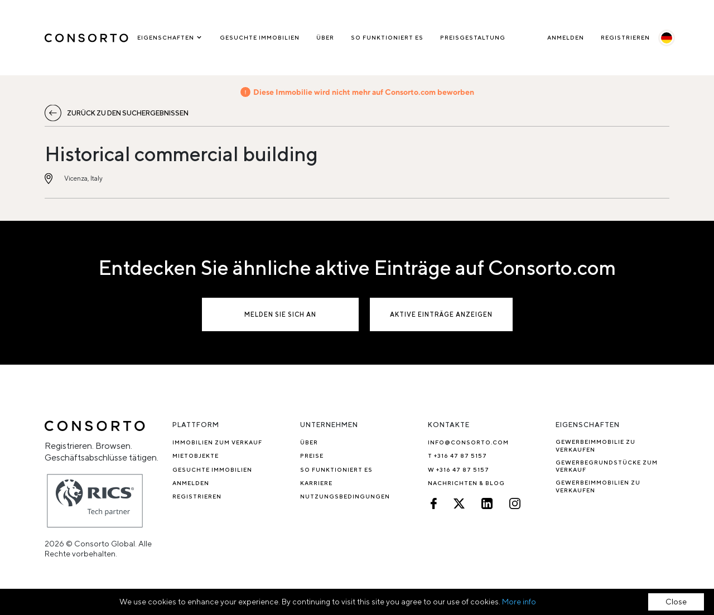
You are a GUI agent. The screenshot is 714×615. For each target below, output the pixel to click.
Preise (312, 455)
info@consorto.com (468, 442)
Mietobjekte (195, 455)
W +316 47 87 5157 (458, 469)
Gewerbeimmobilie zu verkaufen (595, 445)
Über (325, 37)
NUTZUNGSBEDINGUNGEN (345, 496)
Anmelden (565, 37)
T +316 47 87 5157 (457, 455)
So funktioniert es (387, 37)
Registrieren (625, 37)
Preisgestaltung (472, 37)
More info (519, 601)
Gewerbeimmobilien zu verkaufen (598, 486)
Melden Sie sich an (280, 314)
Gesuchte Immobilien (260, 37)
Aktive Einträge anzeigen (441, 314)
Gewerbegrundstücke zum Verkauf (607, 466)
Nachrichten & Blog (466, 483)
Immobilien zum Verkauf (217, 442)
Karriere (316, 483)
